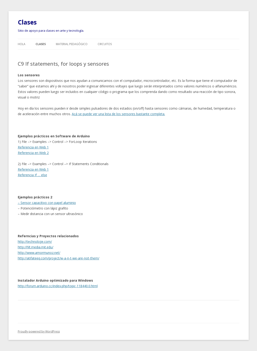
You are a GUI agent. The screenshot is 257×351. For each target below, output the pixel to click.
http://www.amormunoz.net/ (39, 252)
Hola (21, 44)
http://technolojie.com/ (35, 241)
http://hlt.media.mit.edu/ (35, 247)
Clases (27, 22)
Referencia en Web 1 (33, 147)
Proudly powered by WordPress (39, 331)
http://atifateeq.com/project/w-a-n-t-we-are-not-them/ (58, 258)
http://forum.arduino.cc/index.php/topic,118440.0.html (58, 286)
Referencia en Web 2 (33, 153)
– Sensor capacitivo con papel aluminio (47, 202)
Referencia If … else (32, 175)
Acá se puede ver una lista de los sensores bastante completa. (118, 114)
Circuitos (105, 44)
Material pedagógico (72, 44)
